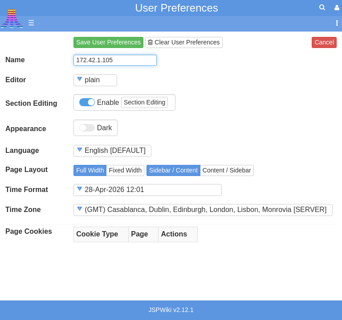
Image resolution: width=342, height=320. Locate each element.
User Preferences (176, 8)
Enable (123, 102)
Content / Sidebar (227, 170)
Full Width (90, 170)
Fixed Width (125, 170)
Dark (95, 128)
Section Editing (31, 103)
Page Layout (26, 169)
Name (15, 60)
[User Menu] (336, 8)
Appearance (25, 128)
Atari (12, 18)
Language (22, 150)
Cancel (324, 42)
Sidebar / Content (173, 170)
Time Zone (23, 209)
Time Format (26, 189)
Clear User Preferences (184, 42)
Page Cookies (28, 231)
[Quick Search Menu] (322, 7)
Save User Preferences (108, 42)
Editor (15, 80)
